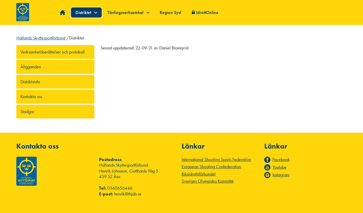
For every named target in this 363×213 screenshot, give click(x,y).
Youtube (279, 167)
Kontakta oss (31, 96)
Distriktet (86, 12)
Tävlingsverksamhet (128, 12)
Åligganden (30, 67)
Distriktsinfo (30, 82)
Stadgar (27, 111)
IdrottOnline (207, 12)
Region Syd (170, 12)
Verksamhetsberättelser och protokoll (52, 52)
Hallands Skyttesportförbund (40, 38)
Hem (62, 12)
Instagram (280, 175)
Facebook (281, 159)
